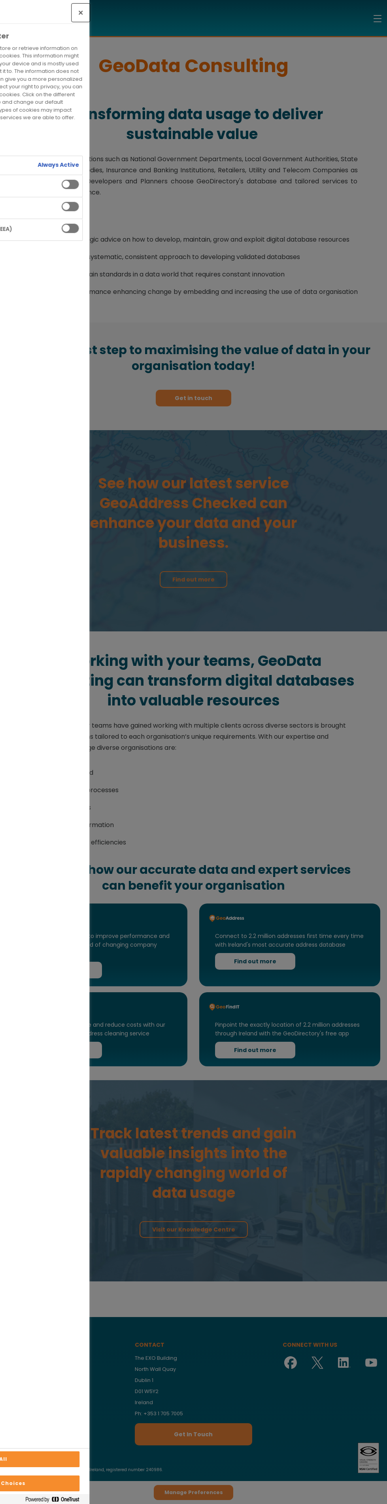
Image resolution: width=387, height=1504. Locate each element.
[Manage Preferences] (14, 1490)
